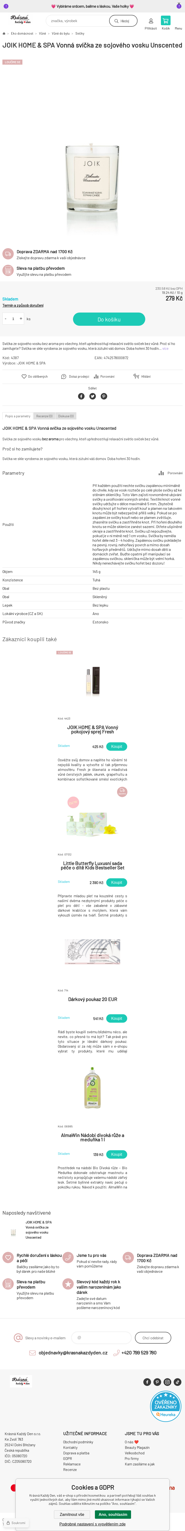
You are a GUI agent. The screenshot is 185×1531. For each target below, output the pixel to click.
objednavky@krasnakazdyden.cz (73, 1352)
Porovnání (107, 376)
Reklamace (72, 1464)
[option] (92, 146)
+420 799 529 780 (139, 1352)
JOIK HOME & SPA (31, 363)
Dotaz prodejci (79, 376)
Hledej (124, 20)
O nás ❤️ (132, 1442)
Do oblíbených (38, 376)
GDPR (67, 1458)
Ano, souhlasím (113, 1515)
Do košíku (109, 319)
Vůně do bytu (61, 33)
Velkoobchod (135, 1453)
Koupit (116, 746)
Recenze (70, 1469)
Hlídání (146, 376)
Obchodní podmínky (78, 1442)
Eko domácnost (22, 33)
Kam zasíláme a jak (140, 1464)
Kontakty (70, 1447)
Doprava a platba (76, 1453)
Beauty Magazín (137, 1447)
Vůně (42, 33)
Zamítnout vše (72, 1515)
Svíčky (79, 33)
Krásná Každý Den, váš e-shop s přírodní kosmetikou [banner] (23, 19)
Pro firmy (132, 1458)
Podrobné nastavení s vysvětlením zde (92, 1524)
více (165, 348)
